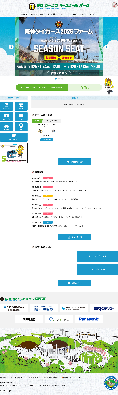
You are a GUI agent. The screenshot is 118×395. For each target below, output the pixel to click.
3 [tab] (62, 79)
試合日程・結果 (77, 161)
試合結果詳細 (47, 139)
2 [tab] (59, 79)
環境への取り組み (36, 14)
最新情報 (24, 14)
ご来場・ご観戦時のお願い (50, 377)
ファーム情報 (51, 14)
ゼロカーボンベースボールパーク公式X (51, 385)
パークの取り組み (97, 269)
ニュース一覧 (6, 108)
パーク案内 (73, 14)
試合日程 (21, 108)
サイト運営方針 (16, 377)
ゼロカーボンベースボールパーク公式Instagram (16, 385)
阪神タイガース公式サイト (71, 377)
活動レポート (76, 283)
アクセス (21, 129)
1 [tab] (56, 79)
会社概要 (3, 377)
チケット (62, 14)
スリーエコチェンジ (97, 256)
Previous (11, 47)
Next (106, 47)
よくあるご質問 (31, 377)
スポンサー (93, 14)
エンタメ (83, 14)
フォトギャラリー (6, 119)
